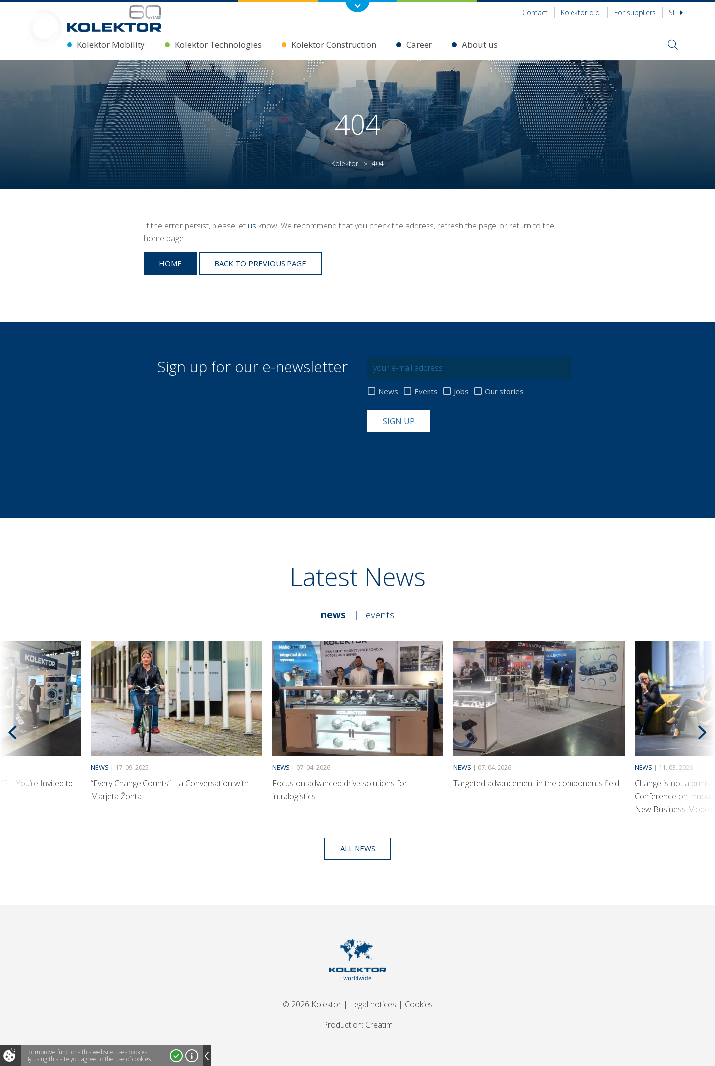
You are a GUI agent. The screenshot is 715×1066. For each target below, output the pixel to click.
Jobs (461, 391)
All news (357, 848)
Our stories (504, 391)
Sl (676, 12)
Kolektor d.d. (581, 12)
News (388, 391)
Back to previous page (260, 263)
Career (419, 44)
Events (426, 391)
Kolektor (344, 163)
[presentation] (442, 456)
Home (170, 263)
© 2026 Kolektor (312, 1004)
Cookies (419, 1004)
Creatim (379, 1024)
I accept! (176, 1055)
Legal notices (373, 1004)
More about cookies (191, 1055)
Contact (535, 12)
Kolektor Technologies (218, 44)
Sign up (399, 421)
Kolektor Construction (333, 44)
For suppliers (635, 12)
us (252, 225)
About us (480, 44)
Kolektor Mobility (111, 44)
